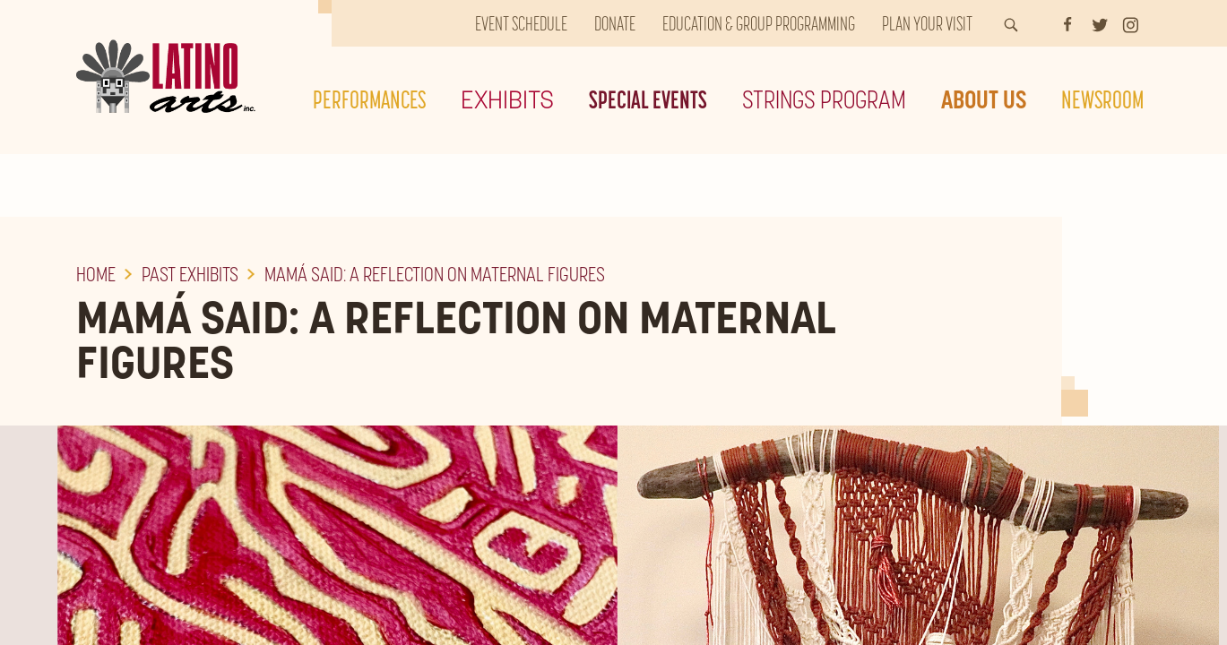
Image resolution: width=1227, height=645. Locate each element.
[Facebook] (1067, 23)
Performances (369, 99)
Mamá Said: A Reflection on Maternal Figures (434, 274)
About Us (983, 99)
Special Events (648, 99)
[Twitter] (1100, 23)
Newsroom (1102, 99)
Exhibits (507, 99)
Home (96, 274)
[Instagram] (1130, 23)
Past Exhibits (190, 274)
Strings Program (824, 99)
